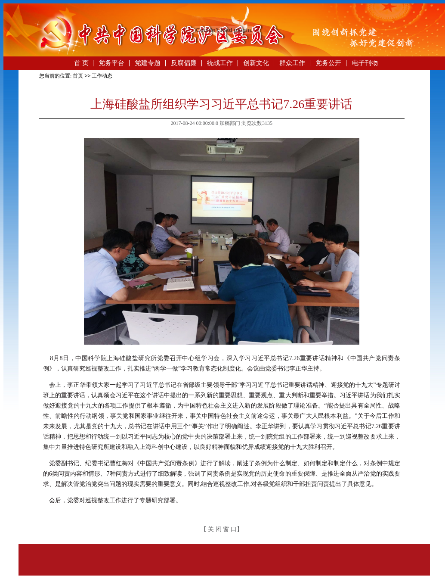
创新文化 (256, 62)
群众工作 (292, 62)
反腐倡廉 (184, 62)
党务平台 (111, 62)
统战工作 (220, 62)
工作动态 (102, 76)
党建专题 (148, 62)
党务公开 (328, 62)
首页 (78, 76)
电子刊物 (365, 62)
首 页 (81, 62)
